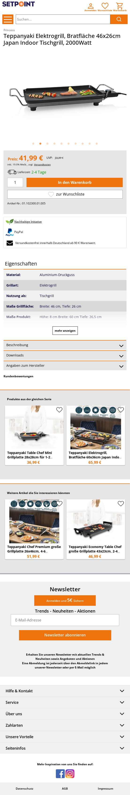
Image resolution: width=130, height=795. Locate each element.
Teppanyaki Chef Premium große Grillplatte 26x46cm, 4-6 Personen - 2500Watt (34, 551)
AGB (65, 789)
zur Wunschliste (66, 194)
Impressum (105, 789)
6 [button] (68, 144)
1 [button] (33, 144)
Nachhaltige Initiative (28, 222)
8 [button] (82, 144)
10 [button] (96, 144)
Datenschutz (24, 789)
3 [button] (47, 144)
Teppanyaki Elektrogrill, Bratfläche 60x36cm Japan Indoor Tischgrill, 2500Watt (96, 457)
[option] (65, 93)
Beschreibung (65, 345)
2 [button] (40, 144)
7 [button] (75, 144)
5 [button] (61, 144)
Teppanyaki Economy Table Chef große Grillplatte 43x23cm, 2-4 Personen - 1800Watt (95, 551)
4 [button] (54, 144)
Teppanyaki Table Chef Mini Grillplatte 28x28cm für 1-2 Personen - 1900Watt (29, 457)
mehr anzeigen (65, 331)
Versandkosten (42, 164)
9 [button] (89, 144)
